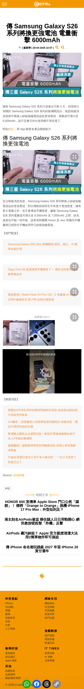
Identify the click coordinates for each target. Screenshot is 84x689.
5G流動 (9, 607)
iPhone (9, 603)
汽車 (7, 625)
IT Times (52, 648)
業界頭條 (49, 653)
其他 (8, 666)
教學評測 (11, 648)
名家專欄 (49, 660)
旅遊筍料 (49, 614)
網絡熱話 (49, 603)
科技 (7, 488)
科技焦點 (11, 598)
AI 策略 (49, 656)
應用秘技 (10, 653)
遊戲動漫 (51, 630)
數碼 (7, 614)
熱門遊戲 (49, 635)
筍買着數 (49, 610)
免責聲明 (10, 674)
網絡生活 (51, 598)
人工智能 (10, 628)
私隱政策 (10, 670)
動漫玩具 (49, 642)
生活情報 (49, 607)
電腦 (7, 610)
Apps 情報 (11, 660)
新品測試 (10, 656)
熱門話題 (49, 617)
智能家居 (10, 617)
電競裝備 (49, 639)
